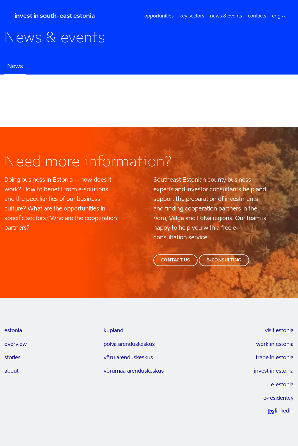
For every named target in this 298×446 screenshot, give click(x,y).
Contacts (257, 16)
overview (15, 344)
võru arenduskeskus (128, 357)
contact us (175, 260)
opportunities (159, 16)
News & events (226, 16)
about (11, 371)
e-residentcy (278, 398)
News (15, 67)
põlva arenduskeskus (129, 344)
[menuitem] (276, 16)
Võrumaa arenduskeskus (134, 371)
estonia (13, 330)
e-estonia (282, 384)
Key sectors (192, 16)
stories (12, 357)
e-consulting (224, 260)
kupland (113, 330)
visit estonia (279, 330)
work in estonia (275, 344)
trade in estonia (275, 357)
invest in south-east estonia (55, 16)
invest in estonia (274, 371)
